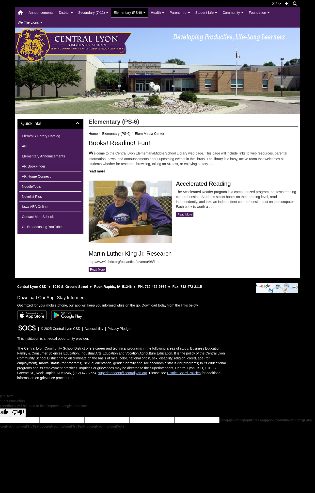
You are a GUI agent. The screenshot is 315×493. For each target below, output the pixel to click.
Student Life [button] (206, 13)
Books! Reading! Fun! (119, 143)
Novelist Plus (32, 197)
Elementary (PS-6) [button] (129, 13)
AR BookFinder (33, 166)
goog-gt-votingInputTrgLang (289, 420)
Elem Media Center (149, 134)
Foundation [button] (259, 13)
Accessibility (94, 329)
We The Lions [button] (30, 22)
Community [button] (232, 13)
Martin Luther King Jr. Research (130, 253)
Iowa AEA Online (34, 207)
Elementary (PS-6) (116, 134)
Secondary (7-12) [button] (93, 13)
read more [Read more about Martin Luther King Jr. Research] (97, 269)
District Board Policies (184, 373)
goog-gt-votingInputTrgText (61, 426)
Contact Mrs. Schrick (38, 217)
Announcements (41, 13)
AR (24, 146)
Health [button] (157, 13)
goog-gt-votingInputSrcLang (243, 420)
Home (93, 134)
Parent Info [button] (180, 13)
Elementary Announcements (43, 156)
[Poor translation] (18, 412)
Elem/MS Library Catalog (41, 136)
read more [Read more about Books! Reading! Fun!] (97, 171)
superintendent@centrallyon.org (122, 373)
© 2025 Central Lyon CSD (60, 329)
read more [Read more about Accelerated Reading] (184, 214)
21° (276, 4)
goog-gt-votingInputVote (104, 426)
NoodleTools (31, 186)
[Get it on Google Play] (67, 315)
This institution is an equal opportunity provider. (53, 338)
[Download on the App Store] (32, 315)
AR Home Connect (36, 176)
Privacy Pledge (119, 329)
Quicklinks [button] (36, 123)
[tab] (50, 124)
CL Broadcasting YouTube (42, 227)
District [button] (66, 13)
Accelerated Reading (203, 183)
